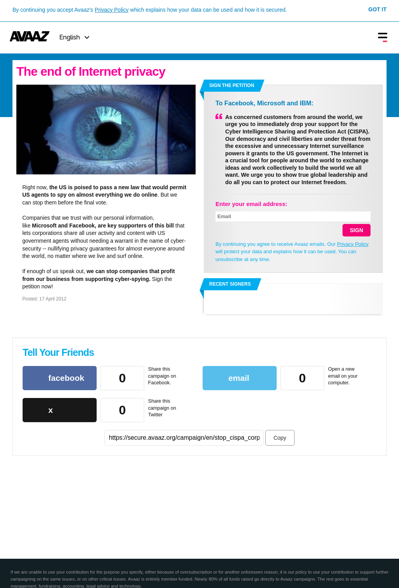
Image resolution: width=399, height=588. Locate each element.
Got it (377, 9)
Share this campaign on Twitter (162, 407)
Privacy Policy (112, 10)
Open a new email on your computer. (343, 375)
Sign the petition (231, 85)
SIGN (356, 230)
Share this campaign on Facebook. (162, 375)
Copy (280, 438)
